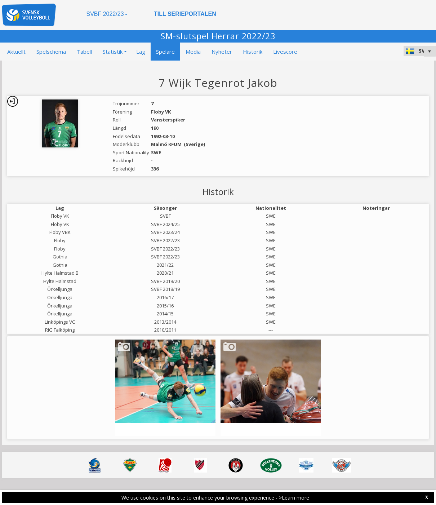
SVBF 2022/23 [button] (106, 14)
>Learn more (294, 497)
